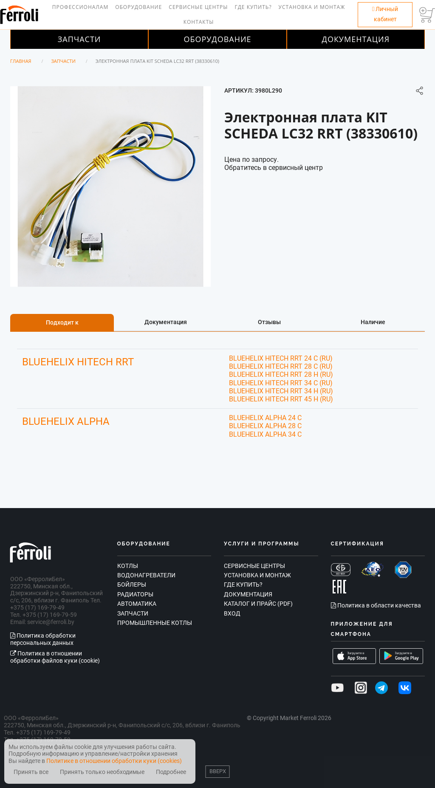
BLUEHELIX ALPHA (66, 421)
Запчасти (79, 39)
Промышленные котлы (154, 622)
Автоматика (136, 603)
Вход (232, 613)
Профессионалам (80, 7)
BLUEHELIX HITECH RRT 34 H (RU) (281, 391)
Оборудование (138, 7)
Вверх (217, 771)
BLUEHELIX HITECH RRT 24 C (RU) (281, 358)
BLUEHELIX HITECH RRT (78, 362)
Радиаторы (135, 594)
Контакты (199, 21)
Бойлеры (131, 584)
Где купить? (252, 7)
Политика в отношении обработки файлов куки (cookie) (55, 657)
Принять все (31, 772)
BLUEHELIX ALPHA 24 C (265, 418)
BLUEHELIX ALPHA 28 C (265, 426)
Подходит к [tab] (62, 322)
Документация (356, 39)
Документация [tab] (165, 322)
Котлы (127, 565)
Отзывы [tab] (269, 322)
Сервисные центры (198, 7)
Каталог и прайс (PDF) (258, 603)
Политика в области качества (376, 605)
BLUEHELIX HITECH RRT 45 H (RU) (281, 399)
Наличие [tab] (373, 322)
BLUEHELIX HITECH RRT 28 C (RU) (281, 366)
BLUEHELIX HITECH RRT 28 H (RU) (281, 374)
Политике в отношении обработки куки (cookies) (114, 760)
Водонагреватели (146, 575)
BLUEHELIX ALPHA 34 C (265, 434)
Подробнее (171, 772)
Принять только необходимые (102, 772)
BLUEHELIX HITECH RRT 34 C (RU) (281, 383)
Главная (20, 61)
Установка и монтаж (312, 7)
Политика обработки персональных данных (43, 639)
